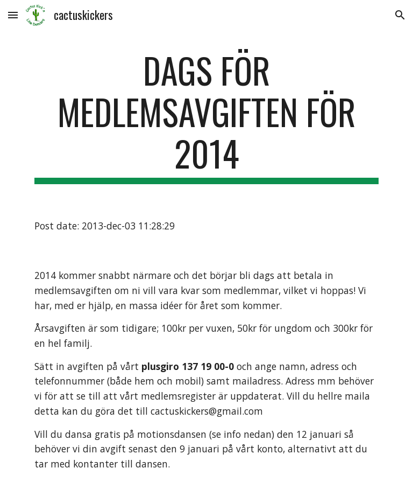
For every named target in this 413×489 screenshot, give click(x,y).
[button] (13, 15)
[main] (206, 116)
